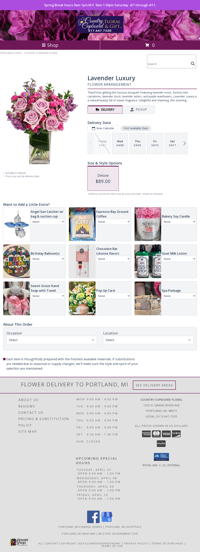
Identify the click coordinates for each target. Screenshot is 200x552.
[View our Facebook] (93, 522)
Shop (50, 45)
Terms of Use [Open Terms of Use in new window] (112, 546)
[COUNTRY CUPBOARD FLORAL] (100, 31)
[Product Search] (168, 64)
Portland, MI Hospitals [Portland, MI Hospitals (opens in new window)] (123, 527)
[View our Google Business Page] (106, 522)
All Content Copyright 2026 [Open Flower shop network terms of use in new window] (61, 543)
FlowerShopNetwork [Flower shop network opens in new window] (102, 543)
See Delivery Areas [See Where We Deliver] (154, 385)
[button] (161, 457)
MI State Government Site (118, 533)
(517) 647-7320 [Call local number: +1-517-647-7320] (166, 416)
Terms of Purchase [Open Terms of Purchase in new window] (167, 543)
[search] (193, 64)
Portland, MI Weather (78, 533)
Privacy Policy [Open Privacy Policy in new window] (136, 543)
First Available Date (136, 128)
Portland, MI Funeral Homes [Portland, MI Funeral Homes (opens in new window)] (80, 527)
